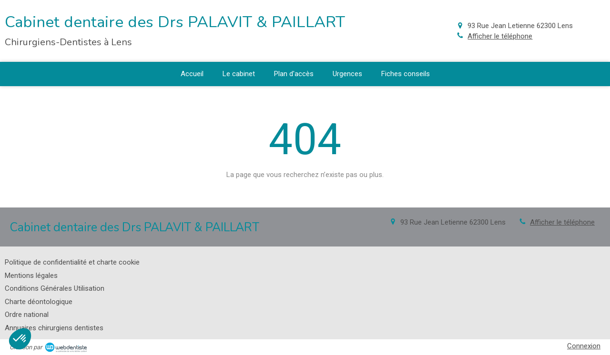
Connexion (583, 346)
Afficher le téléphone (500, 36)
